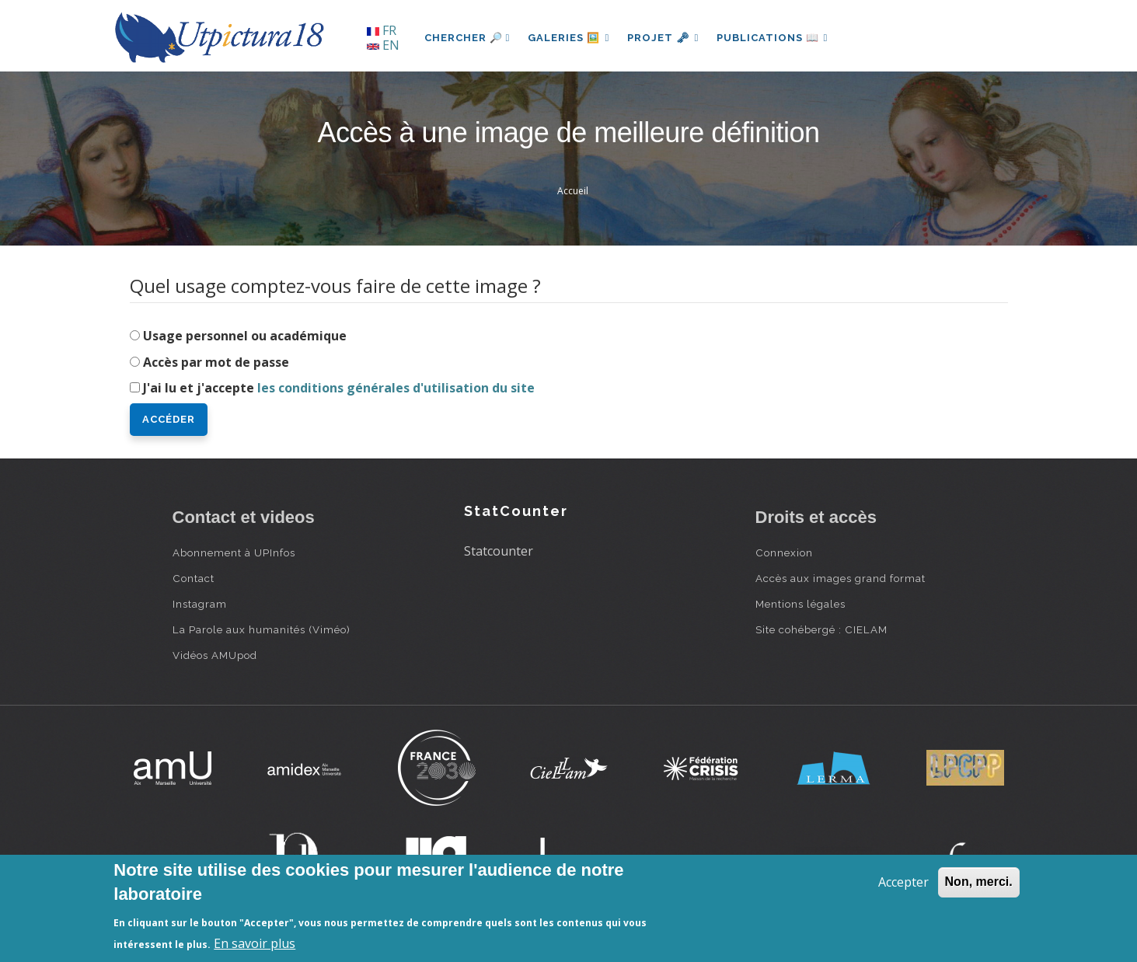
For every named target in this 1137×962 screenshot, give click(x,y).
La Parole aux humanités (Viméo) (262, 629)
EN (383, 45)
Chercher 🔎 (467, 38)
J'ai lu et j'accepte (339, 387)
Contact (193, 578)
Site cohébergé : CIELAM (821, 629)
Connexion (784, 552)
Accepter (903, 882)
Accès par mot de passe (216, 362)
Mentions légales (800, 604)
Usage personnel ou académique (245, 335)
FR (381, 30)
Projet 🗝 (665, 38)
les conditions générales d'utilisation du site (396, 387)
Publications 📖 (776, 38)
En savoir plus (254, 943)
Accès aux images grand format (840, 578)
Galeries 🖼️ (569, 38)
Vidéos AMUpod (215, 655)
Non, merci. (979, 881)
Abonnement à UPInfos (234, 552)
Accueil (572, 190)
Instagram (200, 604)
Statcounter (498, 550)
